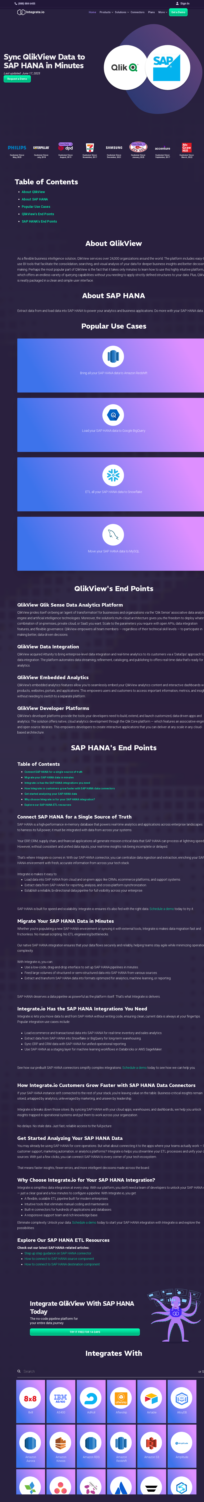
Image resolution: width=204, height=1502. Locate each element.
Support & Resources (127, 1432)
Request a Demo (17, 78)
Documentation (123, 1442)
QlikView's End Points (38, 214)
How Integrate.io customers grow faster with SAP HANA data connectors (70, 610)
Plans (149, 12)
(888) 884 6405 (25, 3)
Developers (67, 1456)
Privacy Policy (123, 1461)
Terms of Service (179, 1484)
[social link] (16, 1451)
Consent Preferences (127, 1471)
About (173, 1437)
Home (85, 12)
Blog (116, 1422)
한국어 (174, 1469)
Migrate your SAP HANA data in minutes (49, 599)
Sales (63, 1447)
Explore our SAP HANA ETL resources (48, 626)
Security (119, 1452)
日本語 (174, 1465)
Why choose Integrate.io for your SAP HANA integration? (60, 621)
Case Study (65, 139)
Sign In (182, 3)
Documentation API (126, 1447)
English (174, 1460)
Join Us (174, 1447)
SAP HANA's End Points (39, 221)
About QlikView (33, 192)
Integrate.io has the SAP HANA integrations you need (57, 604)
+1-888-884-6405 (30, 1443)
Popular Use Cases (36, 207)
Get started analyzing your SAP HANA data (51, 615)
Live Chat (119, 1427)
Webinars (175, 1432)
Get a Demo (178, 12)
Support (65, 1452)
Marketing (66, 1442)
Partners (175, 1442)
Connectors (135, 12)
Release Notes (69, 1461)
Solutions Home (70, 1422)
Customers (176, 1422)
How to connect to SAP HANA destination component (62, 1086)
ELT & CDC (66, 1432)
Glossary (119, 1466)
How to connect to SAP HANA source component (59, 1080)
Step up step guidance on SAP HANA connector (58, 1075)
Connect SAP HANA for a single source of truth (54, 593)
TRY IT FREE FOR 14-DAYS (85, 1153)
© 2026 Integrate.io (26, 1484)
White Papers (178, 1427)
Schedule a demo (162, 730)
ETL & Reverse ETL (72, 1427)
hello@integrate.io (30, 1432)
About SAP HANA (35, 199)
